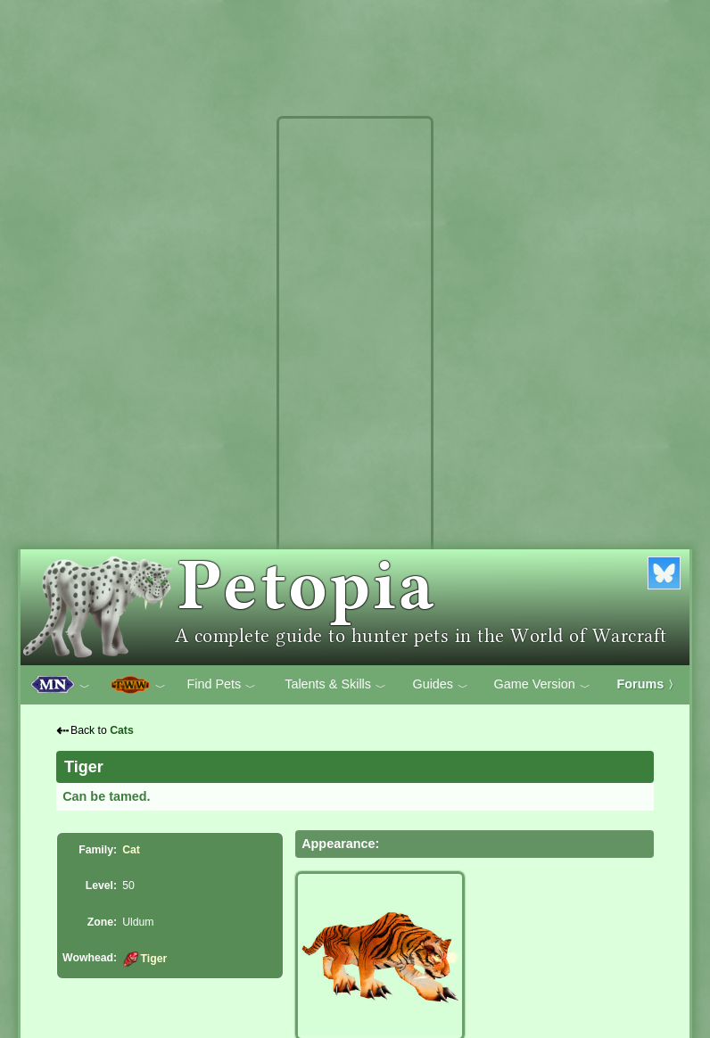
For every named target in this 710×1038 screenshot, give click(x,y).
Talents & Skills (335, 685)
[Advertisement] (355, 390)
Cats (122, 730)
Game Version (542, 685)
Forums (648, 684)
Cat (131, 850)
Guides (440, 685)
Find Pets (221, 685)
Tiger (144, 958)
